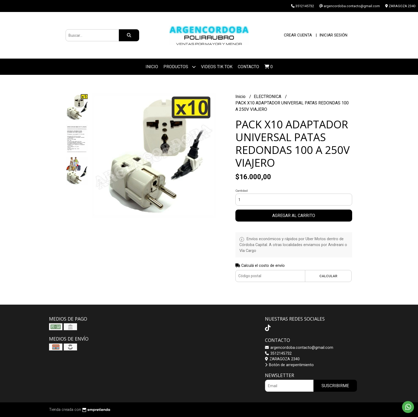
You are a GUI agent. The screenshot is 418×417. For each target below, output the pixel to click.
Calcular (328, 276)
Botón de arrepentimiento (289, 365)
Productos (179, 67)
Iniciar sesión (333, 35)
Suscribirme (335, 385)
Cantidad (241, 191)
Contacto (248, 66)
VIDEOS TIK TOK (216, 66)
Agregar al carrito (293, 215)
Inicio (152, 66)
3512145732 (278, 353)
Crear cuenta (298, 35)
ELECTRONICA (268, 96)
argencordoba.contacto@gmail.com (299, 347)
